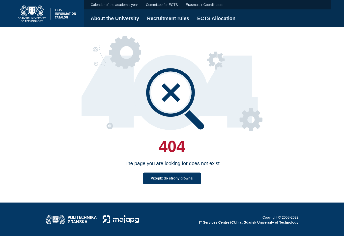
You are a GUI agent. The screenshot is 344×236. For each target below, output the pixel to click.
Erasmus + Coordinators (204, 5)
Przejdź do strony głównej (172, 178)
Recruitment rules (168, 18)
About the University (115, 18)
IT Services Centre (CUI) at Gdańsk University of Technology (248, 222)
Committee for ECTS (162, 5)
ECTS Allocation (216, 18)
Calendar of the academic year (114, 5)
